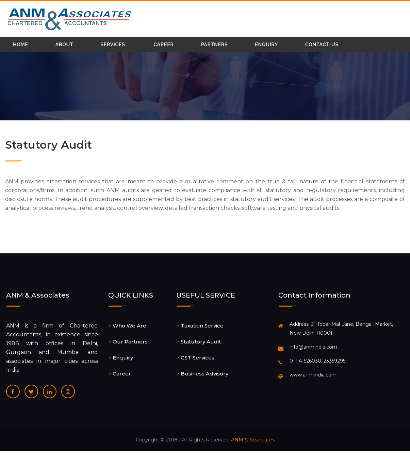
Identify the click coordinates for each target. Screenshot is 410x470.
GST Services (197, 357)
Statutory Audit (201, 341)
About (64, 44)
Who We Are (129, 325)
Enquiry (266, 44)
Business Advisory (204, 373)
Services (112, 44)
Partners (214, 44)
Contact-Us (322, 44)
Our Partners (130, 341)
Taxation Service (202, 325)
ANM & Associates (253, 440)
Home (20, 44)
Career (164, 44)
